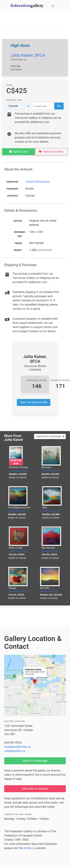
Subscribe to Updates (35, 788)
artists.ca (29, 848)
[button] (52, 5)
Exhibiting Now (16, 462)
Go (59, 106)
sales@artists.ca (14, 751)
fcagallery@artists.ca (17, 746)
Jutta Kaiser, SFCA (28, 55)
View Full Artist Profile (33, 402)
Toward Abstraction (37, 181)
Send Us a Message (35, 760)
